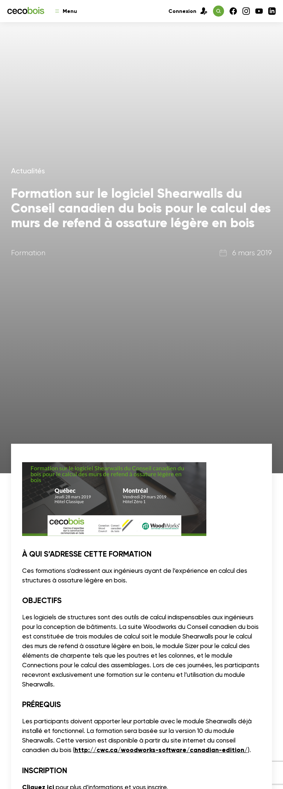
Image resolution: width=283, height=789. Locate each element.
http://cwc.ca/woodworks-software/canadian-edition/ (161, 750)
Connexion (187, 11)
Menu (66, 11)
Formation (28, 253)
